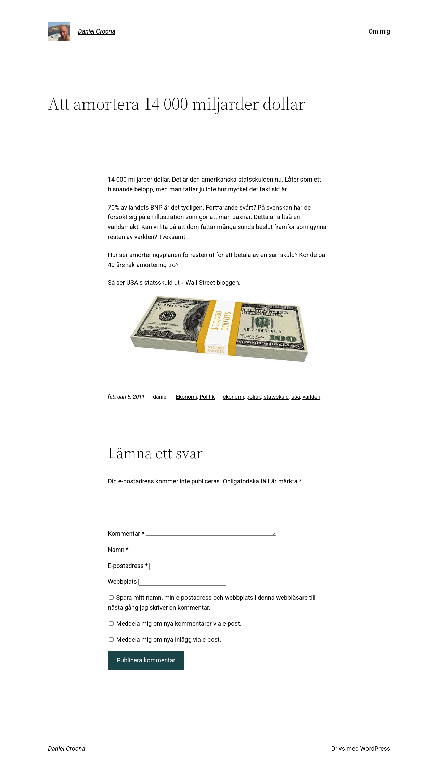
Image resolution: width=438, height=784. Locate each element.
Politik (207, 397)
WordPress (375, 756)
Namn (118, 557)
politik (253, 397)
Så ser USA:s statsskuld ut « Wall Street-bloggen (173, 282)
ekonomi (233, 397)
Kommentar (126, 541)
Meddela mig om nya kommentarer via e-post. (178, 631)
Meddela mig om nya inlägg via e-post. (168, 647)
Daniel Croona (96, 31)
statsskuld (276, 397)
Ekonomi (186, 397)
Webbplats (122, 589)
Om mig (379, 31)
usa (295, 397)
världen (311, 397)
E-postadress (128, 573)
